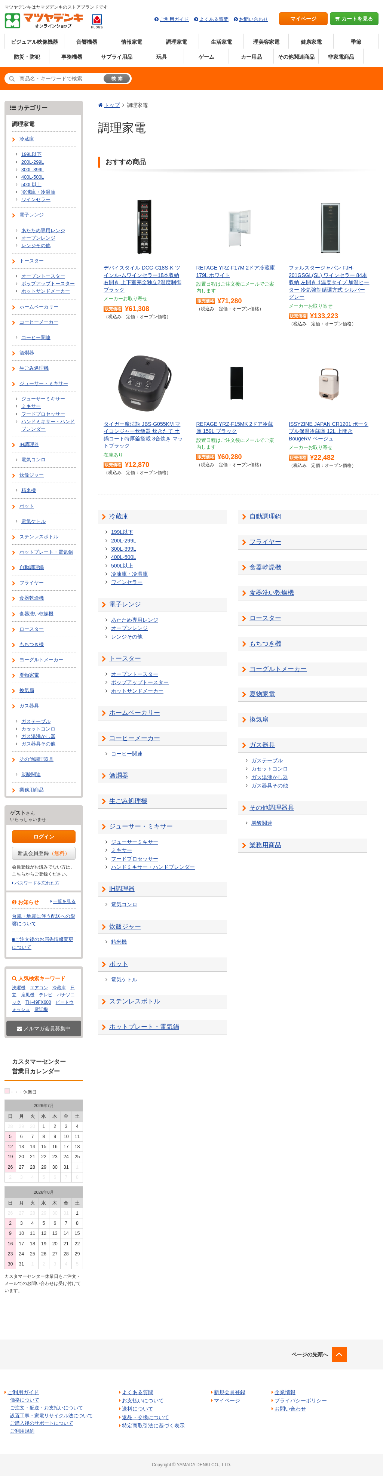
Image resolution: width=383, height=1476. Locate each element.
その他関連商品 (296, 57)
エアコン (39, 987)
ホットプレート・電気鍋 (144, 1026)
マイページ (303, 19)
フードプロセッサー (134, 859)
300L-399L (123, 549)
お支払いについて (143, 1400)
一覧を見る (64, 901)
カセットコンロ (269, 769)
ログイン (43, 837)
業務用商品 (265, 845)
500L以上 (122, 566)
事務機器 (71, 57)
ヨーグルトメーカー (278, 669)
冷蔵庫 (118, 516)
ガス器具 (262, 744)
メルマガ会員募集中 (44, 1028)
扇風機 (27, 994)
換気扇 (259, 719)
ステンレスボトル (134, 1001)
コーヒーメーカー (134, 738)
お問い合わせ (253, 19)
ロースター (265, 618)
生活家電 (221, 42)
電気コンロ (124, 904)
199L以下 (122, 532)
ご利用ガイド (174, 19)
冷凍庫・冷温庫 (129, 574)
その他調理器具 (271, 807)
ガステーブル (267, 760)
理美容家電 (266, 42)
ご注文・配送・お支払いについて (46, 1408)
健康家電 (311, 42)
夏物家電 (262, 694)
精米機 (119, 942)
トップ (112, 105)
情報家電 (131, 42)
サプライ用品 (116, 57)
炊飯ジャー (125, 926)
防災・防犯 (27, 57)
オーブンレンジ (129, 628)
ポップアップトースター (140, 682)
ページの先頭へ (309, 1354)
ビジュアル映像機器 (34, 42)
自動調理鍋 (265, 516)
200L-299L (123, 541)
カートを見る (354, 19)
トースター (125, 658)
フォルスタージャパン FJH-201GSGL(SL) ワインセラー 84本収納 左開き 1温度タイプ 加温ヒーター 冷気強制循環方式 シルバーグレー (329, 282)
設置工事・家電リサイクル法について (51, 1415)
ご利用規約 (22, 1431)
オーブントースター (134, 674)
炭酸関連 (261, 823)
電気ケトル (124, 980)
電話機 (41, 1009)
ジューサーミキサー (134, 842)
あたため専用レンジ (134, 620)
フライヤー (265, 541)
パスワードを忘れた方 (37, 883)
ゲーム (206, 57)
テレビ (45, 994)
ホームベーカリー (134, 712)
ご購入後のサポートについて (41, 1423)
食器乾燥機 (265, 567)
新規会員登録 (44, 853)
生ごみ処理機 (128, 801)
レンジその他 (127, 637)
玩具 (161, 57)
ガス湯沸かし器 (269, 777)
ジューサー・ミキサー (141, 826)
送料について (137, 1409)
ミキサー (121, 850)
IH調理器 (122, 888)
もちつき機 (265, 643)
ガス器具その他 (269, 785)
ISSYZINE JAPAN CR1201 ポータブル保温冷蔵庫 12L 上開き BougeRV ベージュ (328, 431)
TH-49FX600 (38, 1002)
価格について (24, 1400)
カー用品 (251, 57)
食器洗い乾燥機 (271, 592)
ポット (118, 964)
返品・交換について (145, 1417)
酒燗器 (118, 775)
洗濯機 (18, 987)
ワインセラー (127, 582)
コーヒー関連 (127, 754)
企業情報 (285, 1392)
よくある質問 (214, 19)
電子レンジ (125, 604)
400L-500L (123, 557)
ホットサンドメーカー (137, 691)
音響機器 (86, 42)
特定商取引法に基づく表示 (153, 1426)
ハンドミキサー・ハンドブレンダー (153, 867)
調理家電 (176, 42)
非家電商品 (341, 57)
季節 (356, 42)
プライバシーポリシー (301, 1400)
